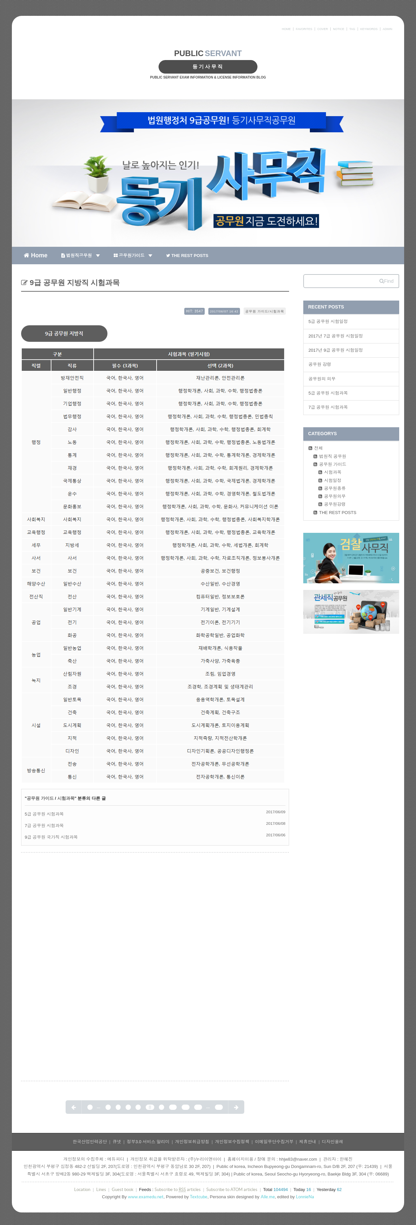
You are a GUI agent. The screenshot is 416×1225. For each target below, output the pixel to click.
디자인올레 (332, 1141)
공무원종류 (335, 488)
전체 (318, 448)
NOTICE (338, 29)
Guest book (123, 1189)
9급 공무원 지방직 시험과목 (74, 282)
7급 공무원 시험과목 (44, 825)
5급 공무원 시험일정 (328, 321)
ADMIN (387, 29)
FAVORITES (304, 29)
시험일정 (333, 480)
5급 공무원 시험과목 (44, 814)
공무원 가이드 (40, 798)
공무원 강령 (320, 364)
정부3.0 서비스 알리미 (148, 1141)
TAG (352, 29)
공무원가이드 (133, 255)
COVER (322, 29)
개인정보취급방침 (192, 1141)
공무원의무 (335, 496)
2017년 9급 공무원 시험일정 (336, 350)
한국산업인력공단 (90, 1141)
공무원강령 (335, 504)
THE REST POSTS (187, 255)
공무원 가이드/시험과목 (264, 311)
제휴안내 (307, 1141)
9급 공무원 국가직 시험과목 (51, 837)
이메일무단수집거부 (274, 1141)
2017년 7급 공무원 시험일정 (336, 336)
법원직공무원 (80, 255)
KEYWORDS (369, 29)
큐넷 (117, 1141)
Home (35, 255)
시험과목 (65, 798)
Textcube (198, 1196)
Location (82, 1189)
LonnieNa (305, 1196)
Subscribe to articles (178, 1189)
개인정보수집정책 (232, 1141)
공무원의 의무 (322, 378)
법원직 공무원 (332, 456)
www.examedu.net (145, 1196)
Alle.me (268, 1196)
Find (386, 281)
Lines (101, 1189)
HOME (286, 29)
